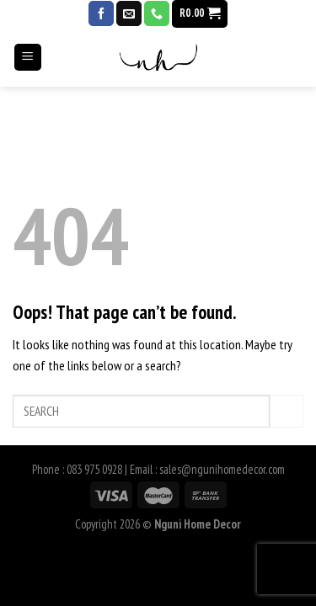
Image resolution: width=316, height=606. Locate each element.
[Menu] (28, 65)
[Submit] (286, 411)
